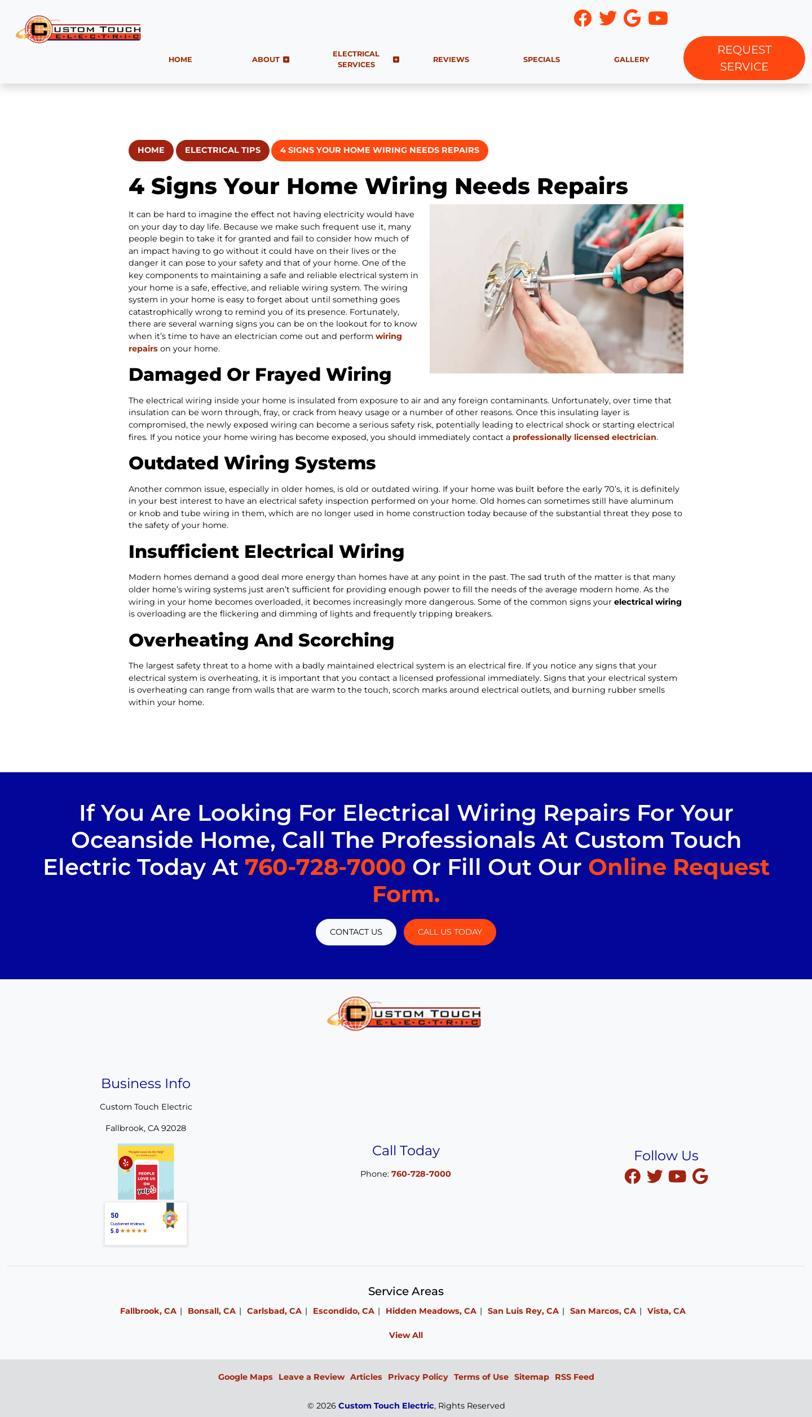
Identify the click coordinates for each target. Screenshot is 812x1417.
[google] (700, 1176)
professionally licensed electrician (584, 437)
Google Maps (245, 1377)
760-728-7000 (736, 18)
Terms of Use (481, 1377)
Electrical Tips (223, 150)
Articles (366, 1377)
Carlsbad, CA (274, 1311)
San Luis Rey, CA (523, 1311)
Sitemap (531, 1377)
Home (151, 150)
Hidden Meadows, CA (431, 1311)
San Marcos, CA (603, 1311)
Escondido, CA (343, 1311)
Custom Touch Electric (386, 1406)
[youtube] (678, 1176)
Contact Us (356, 932)
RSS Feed (574, 1377)
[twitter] (656, 1176)
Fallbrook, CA (148, 1311)
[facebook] (633, 1176)
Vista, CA (666, 1311)
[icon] (583, 21)
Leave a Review (312, 1377)
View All (406, 1335)
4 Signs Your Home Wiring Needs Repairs (379, 150)
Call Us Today (450, 932)
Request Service (744, 58)
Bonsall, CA (212, 1311)
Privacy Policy (418, 1377)
